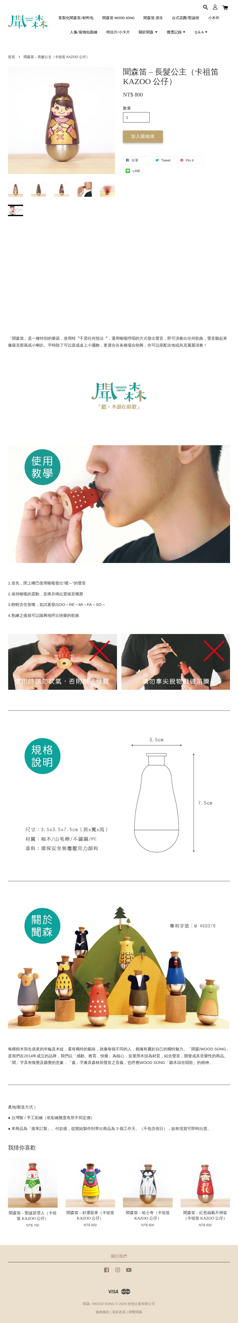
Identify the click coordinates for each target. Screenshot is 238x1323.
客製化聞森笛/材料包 (75, 18)
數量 (127, 108)
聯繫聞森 (135, 1312)
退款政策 (119, 1312)
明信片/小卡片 (118, 32)
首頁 (11, 57)
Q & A (201, 32)
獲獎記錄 (176, 32)
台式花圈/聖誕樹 (185, 18)
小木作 (213, 18)
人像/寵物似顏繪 (83, 32)
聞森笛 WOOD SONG (118, 18)
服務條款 (102, 1312)
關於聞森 (148, 32)
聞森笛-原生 (153, 18)
